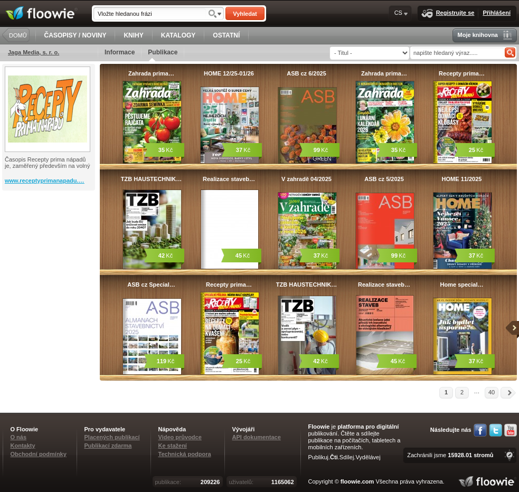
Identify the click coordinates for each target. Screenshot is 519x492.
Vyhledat (245, 14)
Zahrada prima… (151, 73)
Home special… (462, 284)
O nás (19, 437)
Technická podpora (184, 454)
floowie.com (357, 481)
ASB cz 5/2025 (384, 179)
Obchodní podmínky (39, 454)
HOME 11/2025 (462, 179)
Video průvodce (180, 437)
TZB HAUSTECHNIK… (151, 179)
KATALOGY (178, 35)
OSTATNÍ (226, 35)
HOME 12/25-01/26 (229, 73)
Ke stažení (172, 445)
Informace (120, 52)
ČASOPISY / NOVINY (75, 35)
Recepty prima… (462, 73)
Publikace (162, 55)
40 (491, 392)
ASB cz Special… (151, 284)
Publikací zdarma (108, 445)
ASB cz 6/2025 (306, 73)
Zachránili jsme (450, 455)
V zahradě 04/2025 (306, 179)
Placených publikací (112, 437)
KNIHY (133, 35)
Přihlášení (497, 13)
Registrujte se (448, 13)
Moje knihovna (485, 35)
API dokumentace (256, 437)
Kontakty (23, 445)
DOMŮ (18, 35)
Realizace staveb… (229, 179)
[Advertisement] (49, 232)
